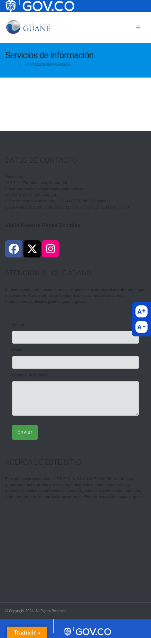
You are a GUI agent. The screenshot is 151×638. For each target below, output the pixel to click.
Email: (17, 349)
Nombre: (20, 324)
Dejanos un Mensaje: (30, 375)
